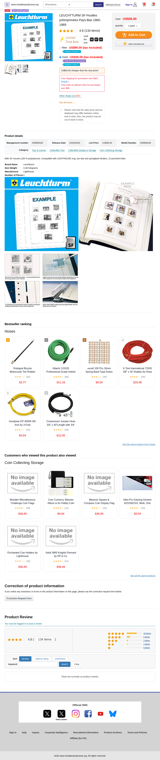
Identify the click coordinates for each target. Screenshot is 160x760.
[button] (153, 4)
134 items (45, 639)
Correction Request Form (19, 598)
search (98, 4)
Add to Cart (133, 35)
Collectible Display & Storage (82, 150)
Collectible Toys (57, 150)
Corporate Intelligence (56, 732)
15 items (147, 633)
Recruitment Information (86, 732)
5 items (146, 637)
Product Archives (113, 732)
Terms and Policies (137, 732)
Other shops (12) (70, 96)
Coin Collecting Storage (111, 150)
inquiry (35, 732)
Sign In (128, 4)
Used (82, 60)
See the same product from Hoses (139, 444)
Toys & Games (39, 150)
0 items (146, 648)
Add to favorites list (133, 43)
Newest (25, 659)
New (82, 49)
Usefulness (60, 659)
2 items (146, 640)
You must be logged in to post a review (23, 623)
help (24, 732)
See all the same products (142, 575)
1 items (146, 644)
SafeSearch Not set (113, 4)
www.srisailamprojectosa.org (25, 4)
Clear (76, 664)
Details (64, 81)
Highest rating (41, 659)
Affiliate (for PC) (78, 738)
